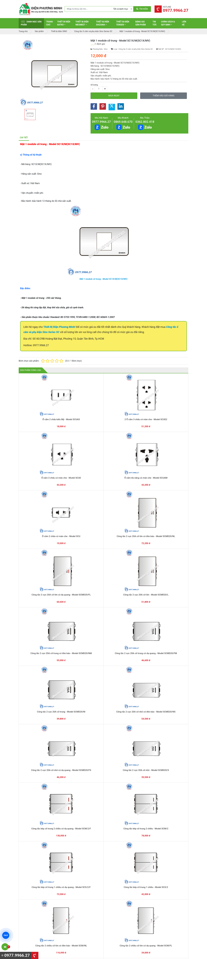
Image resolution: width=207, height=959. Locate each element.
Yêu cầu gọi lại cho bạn (117, 869)
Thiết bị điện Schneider (117, 887)
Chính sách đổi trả (159, 896)
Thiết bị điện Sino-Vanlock (119, 918)
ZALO (5, 935)
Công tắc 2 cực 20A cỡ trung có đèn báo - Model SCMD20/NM (137, 460)
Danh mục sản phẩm (31, 23)
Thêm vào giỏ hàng (163, 95)
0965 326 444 (45, 906)
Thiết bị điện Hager (115, 900)
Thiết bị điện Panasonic (118, 896)
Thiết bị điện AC (114, 909)
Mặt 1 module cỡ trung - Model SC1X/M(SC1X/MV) (103, 279)
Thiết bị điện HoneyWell (118, 923)
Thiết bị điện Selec (115, 905)
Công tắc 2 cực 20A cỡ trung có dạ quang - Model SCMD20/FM (171, 460)
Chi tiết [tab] (24, 137)
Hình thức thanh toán (160, 887)
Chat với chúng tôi (164, 866)
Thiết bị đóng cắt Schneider (119, 891)
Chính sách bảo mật (160, 900)
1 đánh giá (100, 44)
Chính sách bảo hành (160, 891)
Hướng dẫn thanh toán (117, 863)
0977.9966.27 (101, 121)
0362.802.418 (144, 121)
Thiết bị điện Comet (116, 914)
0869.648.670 (123, 121)
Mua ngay (113, 95)
